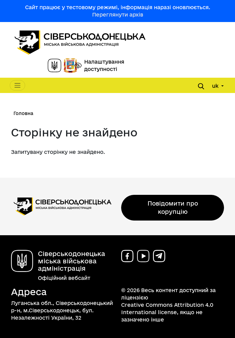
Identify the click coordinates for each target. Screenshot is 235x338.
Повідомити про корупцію (172, 207)
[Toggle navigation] (17, 85)
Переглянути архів (117, 14)
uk (216, 86)
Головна (23, 113)
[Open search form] (201, 86)
